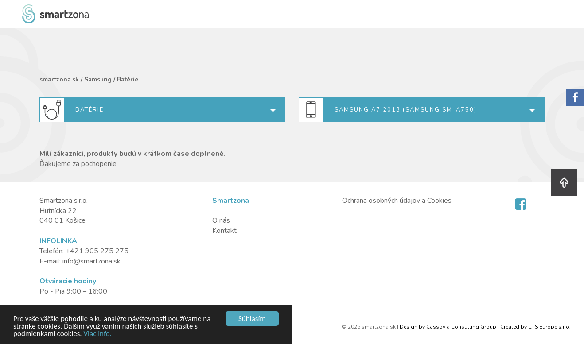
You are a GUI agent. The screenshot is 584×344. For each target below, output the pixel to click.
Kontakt (224, 231)
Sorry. (575, 97)
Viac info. (97, 334)
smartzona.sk (59, 79)
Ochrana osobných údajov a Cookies (397, 200)
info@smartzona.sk (91, 261)
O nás (221, 220)
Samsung (98, 79)
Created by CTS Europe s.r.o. (535, 326)
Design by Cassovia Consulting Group (448, 326)
